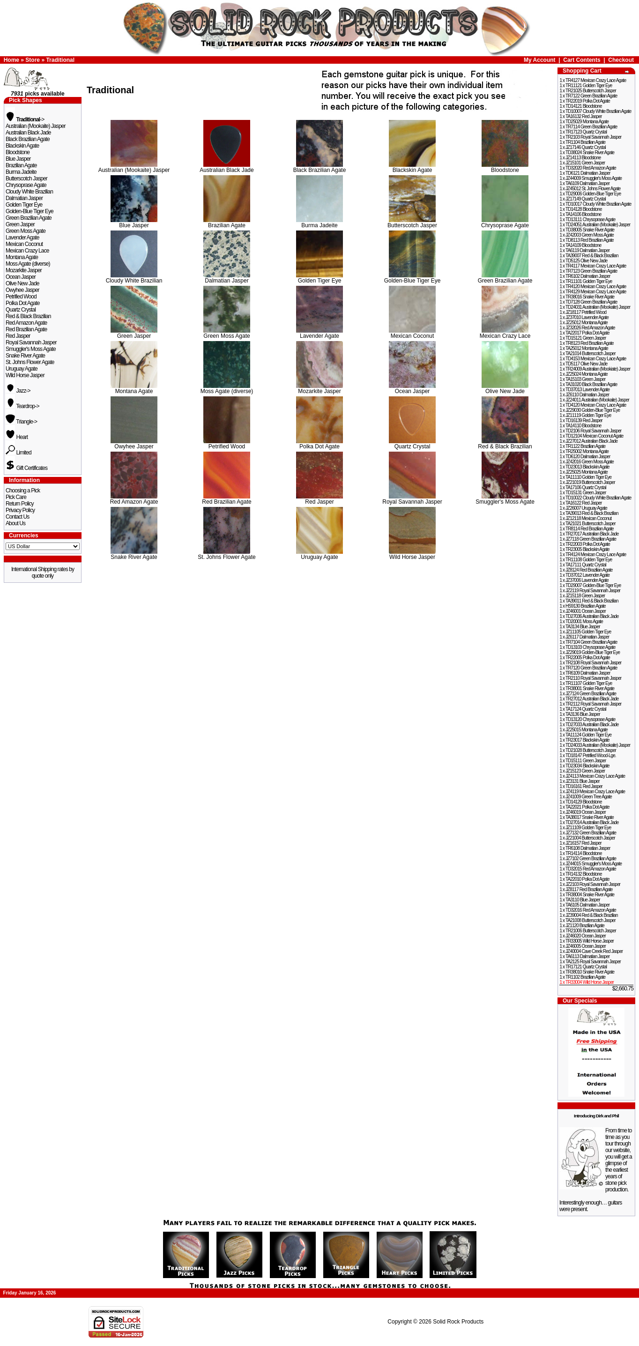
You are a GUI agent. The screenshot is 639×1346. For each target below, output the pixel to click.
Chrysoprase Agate (26, 185)
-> (25, 119)
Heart (17, 437)
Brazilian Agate (21, 165)
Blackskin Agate (22, 145)
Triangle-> (21, 421)
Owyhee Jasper (22, 290)
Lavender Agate (22, 237)
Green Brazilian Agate (29, 218)
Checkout (621, 60)
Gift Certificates (26, 468)
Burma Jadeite (21, 172)
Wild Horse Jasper (25, 375)
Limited (18, 452)
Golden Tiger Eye (24, 204)
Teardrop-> (22, 406)
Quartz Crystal (21, 309)
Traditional (60, 60)
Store (32, 60)
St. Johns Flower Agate (30, 362)
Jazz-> (18, 390)
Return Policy (20, 503)
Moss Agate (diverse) (28, 263)
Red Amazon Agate (26, 323)
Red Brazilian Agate (26, 329)
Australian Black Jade (28, 132)
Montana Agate (22, 257)
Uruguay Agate (21, 368)
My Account (540, 60)
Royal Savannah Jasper (31, 342)
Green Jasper (20, 224)
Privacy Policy (20, 510)
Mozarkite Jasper (24, 270)
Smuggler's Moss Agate (31, 349)
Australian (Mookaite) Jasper (36, 126)
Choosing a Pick (23, 490)
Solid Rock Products (458, 1321)
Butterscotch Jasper (26, 178)
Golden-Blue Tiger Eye (29, 211)
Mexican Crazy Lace (27, 250)
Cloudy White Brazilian (29, 191)
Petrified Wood (21, 296)
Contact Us (17, 516)
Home (11, 60)
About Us (15, 523)
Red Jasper (18, 336)
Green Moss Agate (25, 231)
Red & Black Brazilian (28, 316)
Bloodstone (18, 152)
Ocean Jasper (21, 277)
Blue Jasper (18, 159)
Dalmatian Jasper (24, 198)
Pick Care (16, 497)
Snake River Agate (25, 355)
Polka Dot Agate (23, 303)
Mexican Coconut (24, 244)
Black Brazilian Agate (28, 139)
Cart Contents (581, 60)
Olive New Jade (22, 283)
